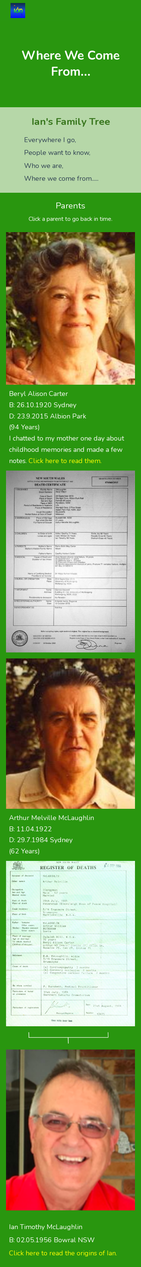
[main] (70, 64)
